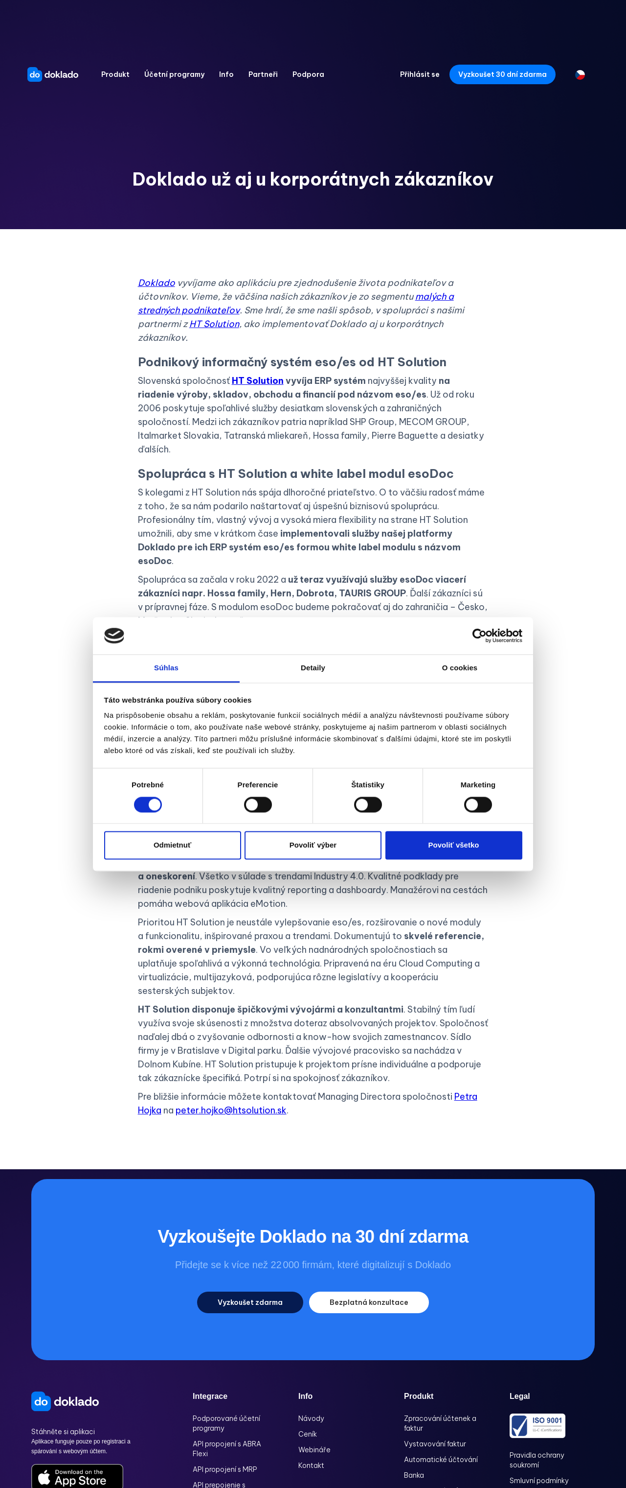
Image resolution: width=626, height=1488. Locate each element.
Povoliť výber (313, 845)
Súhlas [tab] (166, 668)
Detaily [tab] (313, 668)
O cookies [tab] (460, 668)
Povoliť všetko (453, 845)
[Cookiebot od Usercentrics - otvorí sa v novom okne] (479, 635)
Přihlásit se (420, 74)
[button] (115, 74)
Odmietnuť (172, 845)
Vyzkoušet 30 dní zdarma (502, 74)
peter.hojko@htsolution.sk (231, 1110)
